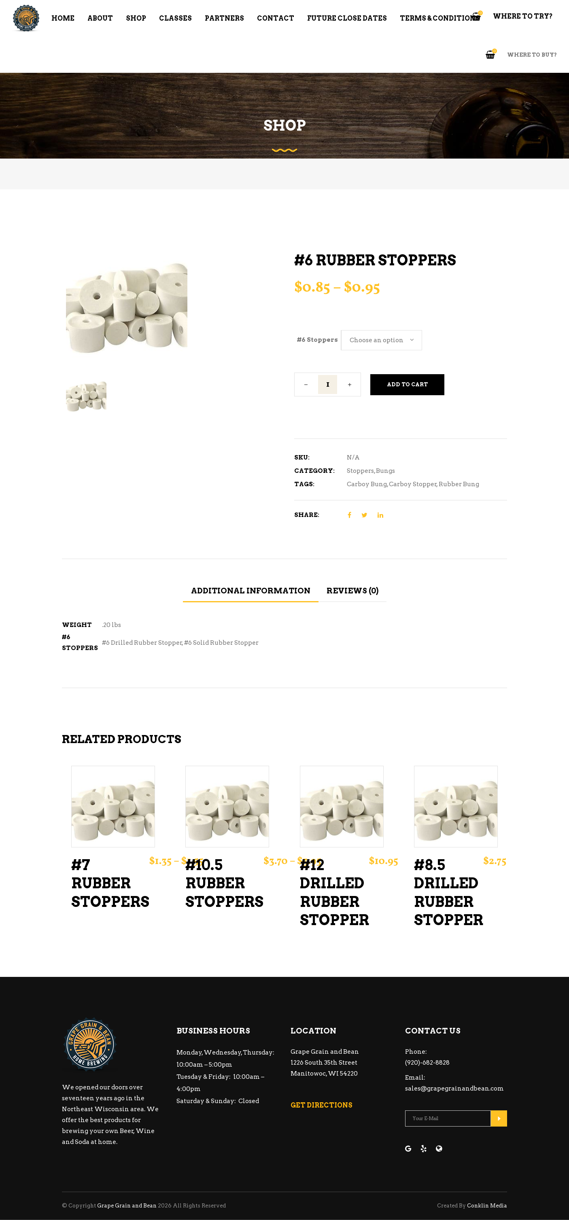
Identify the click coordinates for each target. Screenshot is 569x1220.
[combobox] (381, 340)
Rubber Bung (459, 484)
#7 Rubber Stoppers (110, 883)
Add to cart (407, 384)
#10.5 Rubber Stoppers (224, 883)
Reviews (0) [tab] (352, 590)
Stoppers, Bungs (371, 470)
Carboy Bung (367, 484)
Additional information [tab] (250, 590)
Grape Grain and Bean (127, 1206)
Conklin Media (487, 1206)
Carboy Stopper (413, 484)
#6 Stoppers (317, 339)
